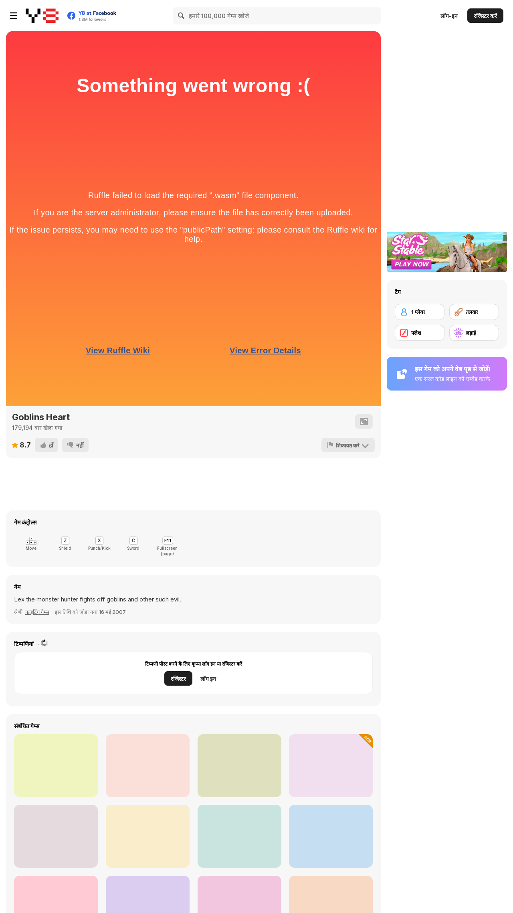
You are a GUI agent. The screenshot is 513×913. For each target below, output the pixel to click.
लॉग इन (208, 678)
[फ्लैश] (419, 333)
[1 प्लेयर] (419, 312)
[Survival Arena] (148, 765)
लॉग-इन (449, 15)
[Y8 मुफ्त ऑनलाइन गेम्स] (42, 15)
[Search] (181, 15)
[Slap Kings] (239, 765)
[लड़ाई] (474, 333)
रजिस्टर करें (485, 15)
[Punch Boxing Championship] (56, 836)
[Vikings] (148, 836)
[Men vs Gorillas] (331, 836)
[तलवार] (474, 312)
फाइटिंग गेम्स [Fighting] (37, 612)
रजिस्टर (178, 678)
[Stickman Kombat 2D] (56, 765)
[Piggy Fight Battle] (331, 765)
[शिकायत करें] (348, 445)
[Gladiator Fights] (239, 836)
